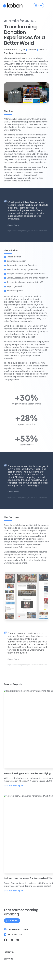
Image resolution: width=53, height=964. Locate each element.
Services (8, 958)
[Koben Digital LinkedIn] (17, 940)
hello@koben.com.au (18, 929)
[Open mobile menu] (48, 5)
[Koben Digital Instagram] (11, 940)
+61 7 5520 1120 (15, 934)
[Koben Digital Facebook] (5, 940)
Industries (9, 952)
